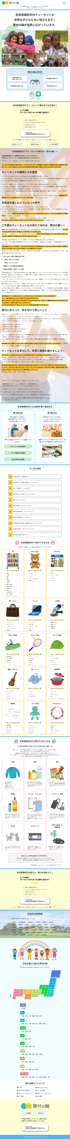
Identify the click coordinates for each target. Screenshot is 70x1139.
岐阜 (30, 1046)
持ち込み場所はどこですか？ (21, 517)
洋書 (7, 576)
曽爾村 (14, 930)
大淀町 (27, 932)
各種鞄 (8, 630)
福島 (33, 1016)
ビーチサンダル (32, 696)
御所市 (20, 925)
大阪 (23, 1054)
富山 (30, 1039)
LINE (38, 95)
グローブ (30, 664)
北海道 (23, 1008)
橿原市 (45, 922)
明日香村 (33, 930)
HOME (20, 1088)
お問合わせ (41, 1113)
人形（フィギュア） (55, 575)
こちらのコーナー (40, 140)
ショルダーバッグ (10, 626)
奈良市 (14, 922)
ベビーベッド (31, 729)
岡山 (37, 1069)
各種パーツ (31, 630)
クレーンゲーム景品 (33, 578)
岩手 (26, 1016)
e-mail (31, 95)
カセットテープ (10, 698)
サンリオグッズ (32, 575)
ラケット (31, 656)
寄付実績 (21, 1096)
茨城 (33, 1024)
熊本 (33, 1077)
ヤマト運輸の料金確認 (18, 453)
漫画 (7, 590)
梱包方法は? (35, 144)
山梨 (23, 1031)
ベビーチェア (31, 731)
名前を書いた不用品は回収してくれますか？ (25, 482)
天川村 (46, 932)
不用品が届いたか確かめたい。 (22, 477)
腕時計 (52, 727)
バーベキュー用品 (54, 658)
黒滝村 (40, 932)
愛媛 (30, 1062)
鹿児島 (44, 1077)
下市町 (33, 932)
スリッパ (31, 692)
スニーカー (31, 691)
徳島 (26, 1062)
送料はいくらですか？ (19, 500)
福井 (26, 1039)
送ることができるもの (25, 1093)
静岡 (26, 1046)
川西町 (40, 927)
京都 (30, 1054)
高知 (33, 1062)
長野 (26, 1031)
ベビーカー (31, 725)
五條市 (14, 925)
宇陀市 (46, 925)
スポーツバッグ (10, 624)
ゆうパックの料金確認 (18, 446)
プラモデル (53, 578)
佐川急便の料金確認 (17, 459)
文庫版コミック (10, 588)
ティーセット (9, 729)
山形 (30, 1016)
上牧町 (41, 930)
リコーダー (9, 696)
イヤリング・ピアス (55, 731)
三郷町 (20, 927)
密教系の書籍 (9, 586)
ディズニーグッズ (32, 573)
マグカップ (9, 731)
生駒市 (27, 925)
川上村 (37, 935)
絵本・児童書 (9, 594)
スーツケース (9, 628)
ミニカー (53, 576)
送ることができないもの (44, 1093)
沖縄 (48, 1077)
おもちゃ (53, 573)
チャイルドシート (32, 727)
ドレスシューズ (32, 694)
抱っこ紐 (31, 732)
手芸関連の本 (9, 592)
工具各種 (53, 628)
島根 (23, 1069)
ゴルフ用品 (31, 658)
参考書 (8, 580)
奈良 (37, 1054)
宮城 (40, 1016)
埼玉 (26, 1024)
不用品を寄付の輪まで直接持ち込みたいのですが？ (27, 523)
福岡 (23, 1077)
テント (52, 656)
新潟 (30, 1031)
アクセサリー (53, 725)
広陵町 (54, 930)
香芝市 (33, 925)
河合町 (14, 932)
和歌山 (41, 1054)
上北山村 (30, 935)
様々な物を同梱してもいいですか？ (23, 511)
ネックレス (53, 732)
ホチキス (8, 662)
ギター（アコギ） (10, 691)
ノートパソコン (32, 622)
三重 (33, 1046)
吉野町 (20, 932)
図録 (7, 578)
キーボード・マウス (33, 626)
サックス (8, 694)
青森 (23, 1016)
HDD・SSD (31, 624)
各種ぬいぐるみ (32, 580)
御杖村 (20, 930)
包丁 (52, 696)
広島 (33, 1069)
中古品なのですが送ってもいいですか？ (24, 494)
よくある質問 (53, 144)
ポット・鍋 (53, 691)
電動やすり (53, 624)
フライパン (53, 692)
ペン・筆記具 (9, 658)
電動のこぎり (54, 626)
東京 (23, 1024)
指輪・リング (54, 729)
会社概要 (39, 1096)
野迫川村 (53, 932)
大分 (37, 1077)
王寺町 (47, 930)
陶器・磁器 (9, 727)
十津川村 (14, 935)
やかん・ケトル (54, 694)
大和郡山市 (31, 922)
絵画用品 (8, 660)
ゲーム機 (53, 580)
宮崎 (40, 1077)
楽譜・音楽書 (9, 584)
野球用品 (31, 660)
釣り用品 (31, 662)
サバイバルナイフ (54, 664)
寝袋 (52, 660)
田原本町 (53, 927)
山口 (26, 1069)
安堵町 (33, 927)
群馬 (40, 1024)
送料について (16, 144)
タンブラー (9, 732)
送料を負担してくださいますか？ (22, 506)
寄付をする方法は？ (43, 1088)
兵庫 (26, 1054)
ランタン (53, 662)
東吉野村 (44, 935)
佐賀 (26, 1077)
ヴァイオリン (9, 692)
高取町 (27, 930)
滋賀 (33, 1054)
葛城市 (40, 925)
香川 (23, 1062)
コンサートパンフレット (12, 596)
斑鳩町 (27, 927)
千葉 (30, 1024)
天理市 (38, 922)
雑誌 (7, 573)
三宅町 (46, 927)
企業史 (8, 582)
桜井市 (51, 922)
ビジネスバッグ (10, 622)
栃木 (37, 1024)
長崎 (30, 1077)
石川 (23, 1039)
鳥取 (30, 1069)
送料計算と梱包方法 (24, 1090)
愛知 (23, 1046)
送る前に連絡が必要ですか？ (21, 535)
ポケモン (31, 576)
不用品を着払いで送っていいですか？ (24, 529)
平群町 (14, 927)
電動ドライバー (54, 622)
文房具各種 (9, 656)
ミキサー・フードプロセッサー (57, 698)
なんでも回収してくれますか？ (22, 488)
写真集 (8, 575)
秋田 (37, 1016)
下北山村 (22, 935)
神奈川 (44, 1024)
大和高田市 (22, 922)
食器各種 (8, 725)
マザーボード (31, 628)
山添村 (52, 925)
